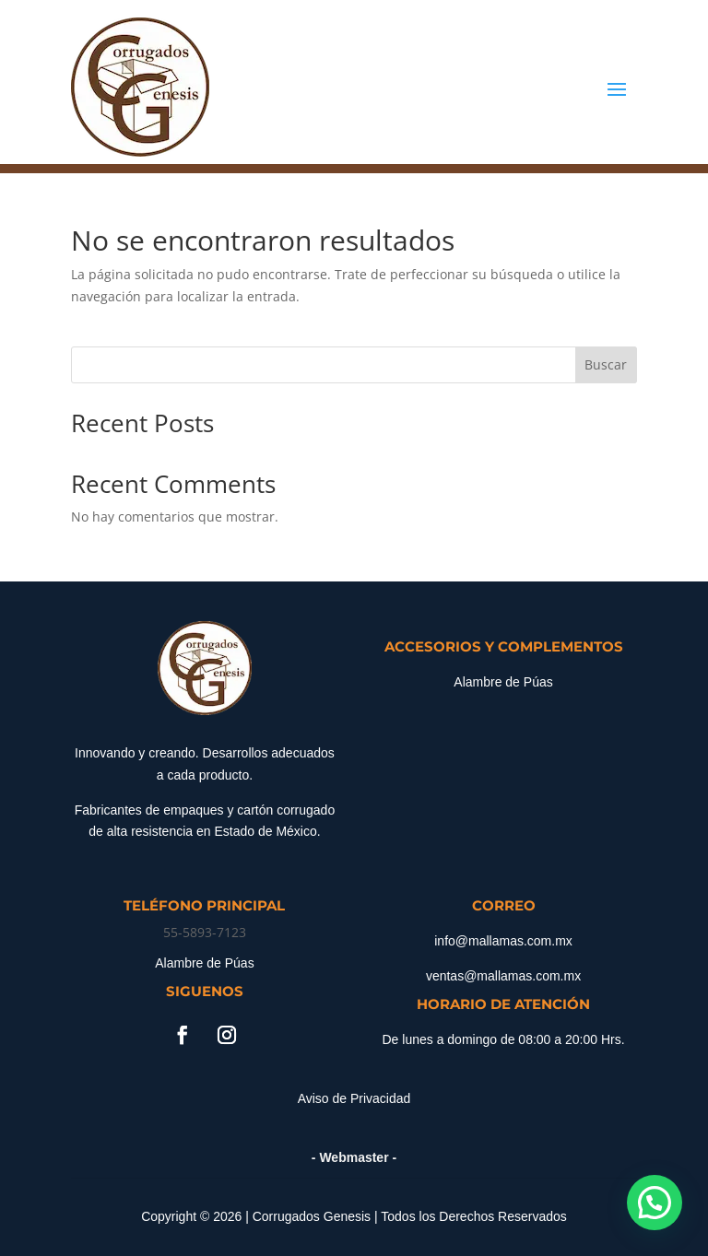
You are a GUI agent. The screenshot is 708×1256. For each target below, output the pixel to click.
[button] (654, 1202)
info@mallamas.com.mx (503, 940)
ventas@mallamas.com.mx (503, 975)
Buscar (605, 364)
